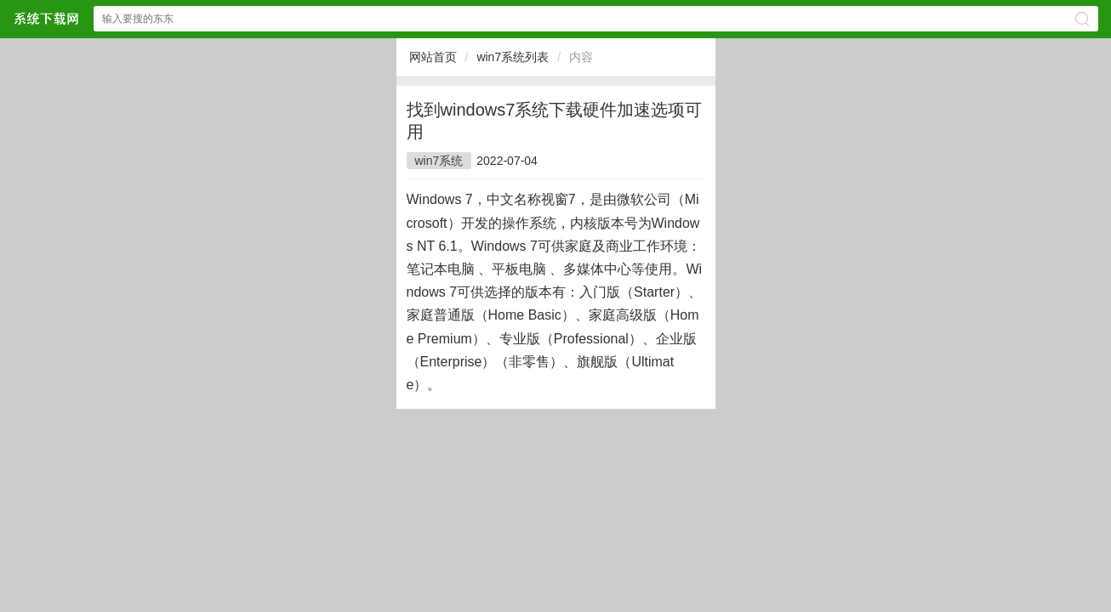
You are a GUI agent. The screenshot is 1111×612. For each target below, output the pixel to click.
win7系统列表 (512, 57)
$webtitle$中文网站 (46, 18)
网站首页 (433, 57)
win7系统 (439, 160)
